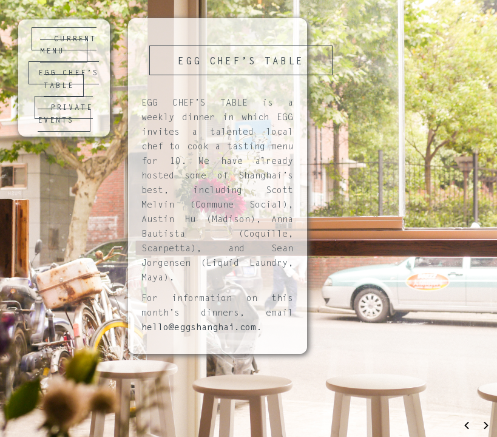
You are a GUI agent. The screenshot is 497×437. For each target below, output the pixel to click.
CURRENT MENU (68, 46)
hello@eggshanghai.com (198, 328)
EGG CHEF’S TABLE (68, 80)
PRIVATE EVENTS (65, 114)
